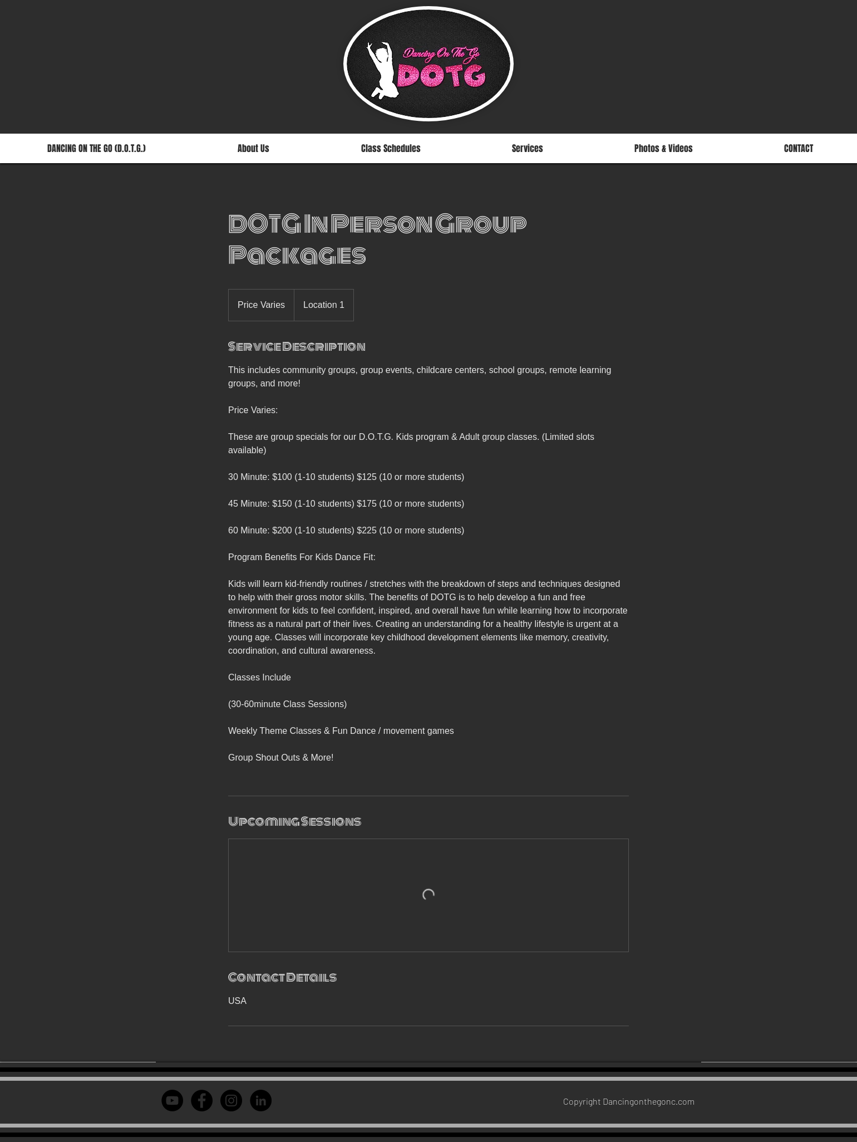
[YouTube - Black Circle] (172, 1100)
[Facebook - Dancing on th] (202, 1100)
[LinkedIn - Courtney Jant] (261, 1100)
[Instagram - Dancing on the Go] (231, 1100)
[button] (391, 148)
